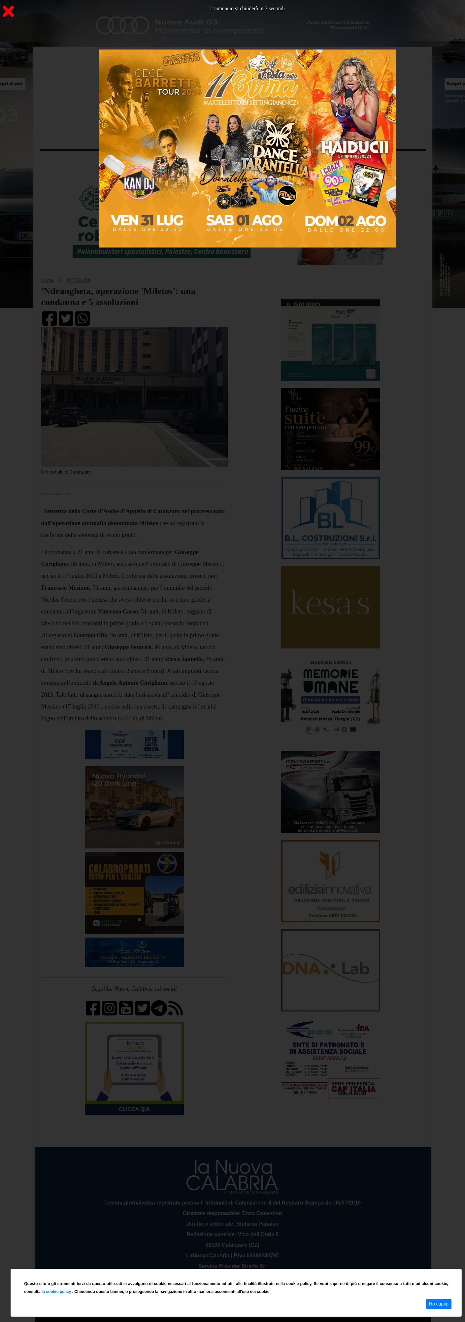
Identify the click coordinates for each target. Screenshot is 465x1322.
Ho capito (438, 1303)
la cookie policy (57, 1291)
